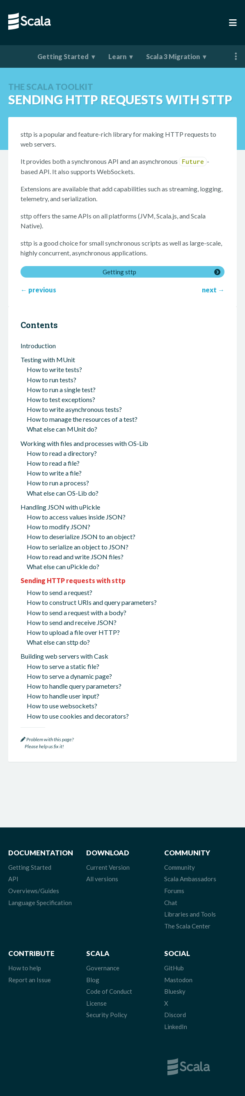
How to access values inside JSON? (76, 517)
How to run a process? (58, 483)
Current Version (108, 867)
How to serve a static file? (63, 666)
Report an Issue (29, 979)
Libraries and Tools (190, 914)
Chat (170, 902)
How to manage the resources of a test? (82, 419)
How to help (24, 968)
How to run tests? (51, 380)
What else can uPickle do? (63, 566)
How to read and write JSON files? (75, 557)
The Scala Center (187, 926)
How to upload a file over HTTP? (73, 632)
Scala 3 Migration (173, 56)
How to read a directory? (62, 453)
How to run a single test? (61, 389)
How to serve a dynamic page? (69, 676)
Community (179, 867)
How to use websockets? (62, 706)
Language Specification (40, 902)
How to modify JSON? (58, 527)
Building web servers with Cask (64, 656)
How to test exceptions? (61, 399)
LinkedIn (175, 1026)
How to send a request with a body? (76, 612)
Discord (175, 1014)
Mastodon (178, 979)
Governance (102, 968)
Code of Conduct (109, 991)
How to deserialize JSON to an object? (81, 536)
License (96, 1003)
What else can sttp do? (58, 642)
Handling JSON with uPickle (60, 507)
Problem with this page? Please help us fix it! (47, 743)
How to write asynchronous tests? (74, 409)
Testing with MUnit (48, 359)
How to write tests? (54, 369)
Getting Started (63, 56)
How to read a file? (53, 463)
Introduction (38, 345)
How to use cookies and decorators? (78, 716)
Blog (92, 979)
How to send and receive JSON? (72, 622)
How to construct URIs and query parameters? (92, 602)
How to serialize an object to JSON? (77, 547)
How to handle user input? (63, 696)
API (13, 878)
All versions (102, 878)
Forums (174, 890)
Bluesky (174, 991)
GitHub (174, 968)
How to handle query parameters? (74, 686)
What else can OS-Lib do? (62, 493)
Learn (117, 56)
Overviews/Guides (33, 890)
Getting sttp (119, 272)
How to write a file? (54, 473)
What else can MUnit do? (62, 429)
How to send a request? (59, 592)
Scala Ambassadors (190, 878)
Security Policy (106, 1014)
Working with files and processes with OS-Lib (84, 443)
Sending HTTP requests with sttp (73, 580)
